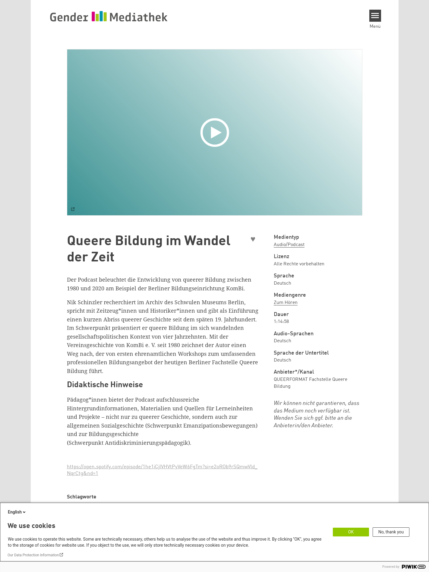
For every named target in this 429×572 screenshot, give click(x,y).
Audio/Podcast (289, 244)
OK (351, 531)
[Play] (216, 132)
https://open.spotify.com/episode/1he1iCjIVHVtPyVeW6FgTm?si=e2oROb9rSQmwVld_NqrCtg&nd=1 (162, 470)
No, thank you (391, 531)
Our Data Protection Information (33, 555)
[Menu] (375, 16)
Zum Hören (286, 302)
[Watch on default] (73, 210)
